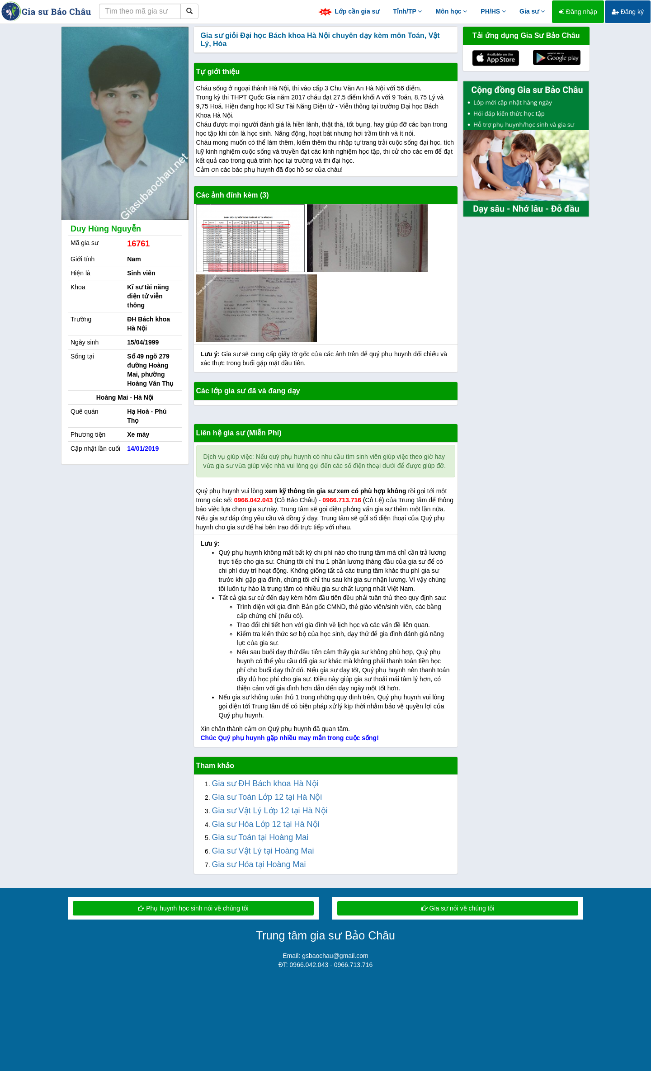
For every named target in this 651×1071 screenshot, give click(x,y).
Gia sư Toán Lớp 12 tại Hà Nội (267, 797)
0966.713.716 (341, 500)
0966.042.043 (253, 500)
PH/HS (493, 11)
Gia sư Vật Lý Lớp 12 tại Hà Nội (270, 810)
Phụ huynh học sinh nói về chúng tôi (193, 908)
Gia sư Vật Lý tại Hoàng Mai (263, 850)
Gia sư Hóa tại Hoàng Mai (259, 864)
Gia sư (532, 11)
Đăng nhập (578, 11)
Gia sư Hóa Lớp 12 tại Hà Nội (266, 824)
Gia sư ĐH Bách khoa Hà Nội (265, 783)
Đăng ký (628, 11)
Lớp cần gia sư (348, 12)
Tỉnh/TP (407, 11)
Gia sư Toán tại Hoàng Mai (260, 837)
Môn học (451, 11)
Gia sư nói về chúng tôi (458, 908)
